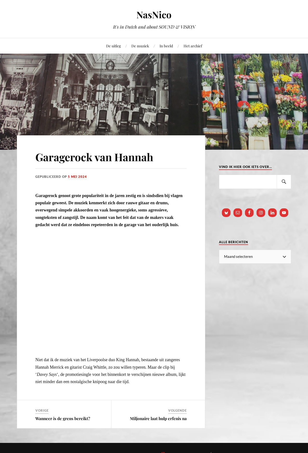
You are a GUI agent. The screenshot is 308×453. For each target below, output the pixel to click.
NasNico (154, 14)
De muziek (140, 45)
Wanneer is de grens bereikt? (62, 418)
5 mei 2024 (77, 177)
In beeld (166, 45)
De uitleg (113, 45)
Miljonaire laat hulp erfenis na (158, 418)
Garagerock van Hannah (94, 157)
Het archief (193, 45)
